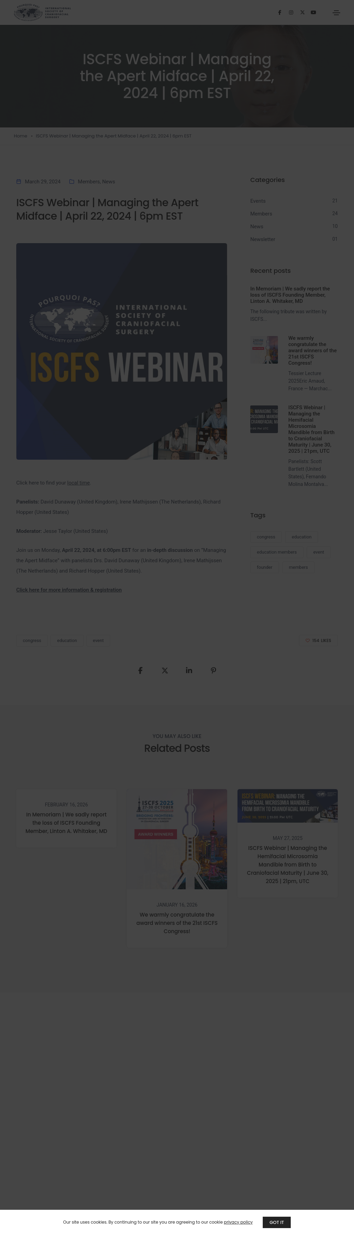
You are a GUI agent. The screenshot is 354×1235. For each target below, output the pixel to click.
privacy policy (238, 1222)
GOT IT (277, 1222)
